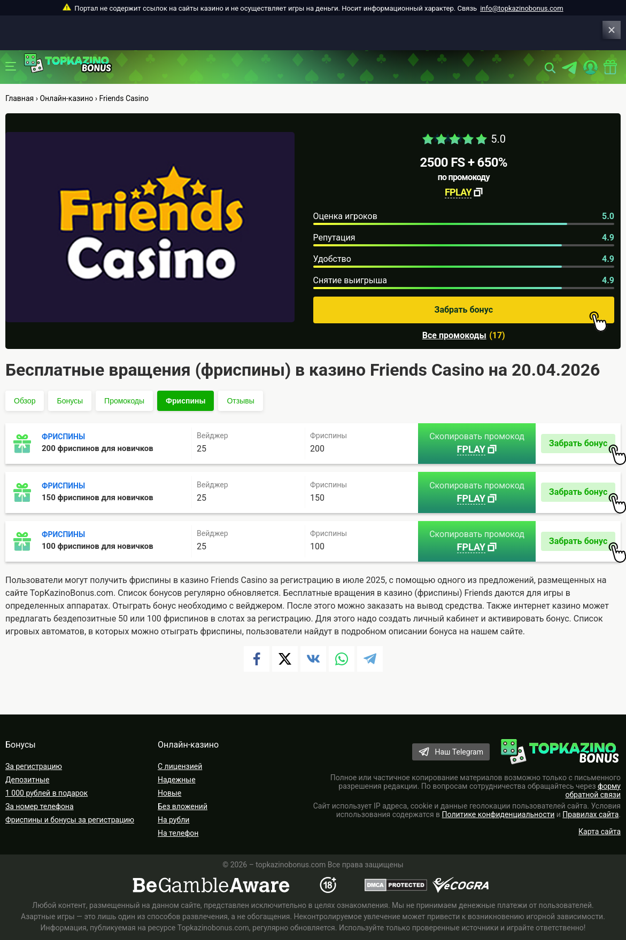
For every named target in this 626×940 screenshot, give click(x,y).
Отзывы (240, 401)
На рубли (173, 819)
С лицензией (180, 766)
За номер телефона (39, 806)
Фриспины (185, 401)
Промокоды (124, 401)
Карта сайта (599, 831)
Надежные (177, 779)
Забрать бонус (521, 314)
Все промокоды (454, 335)
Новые (169, 793)
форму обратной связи (593, 790)
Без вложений (182, 806)
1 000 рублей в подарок (46, 793)
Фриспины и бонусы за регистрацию (69, 819)
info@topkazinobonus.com (521, 8)
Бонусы (70, 401)
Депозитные (27, 779)
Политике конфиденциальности (498, 814)
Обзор (24, 401)
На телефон (178, 833)
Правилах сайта (590, 814)
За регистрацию (33, 766)
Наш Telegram (459, 752)
